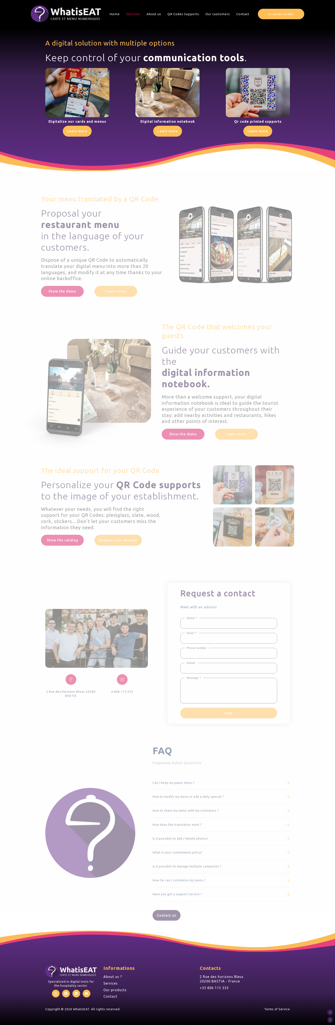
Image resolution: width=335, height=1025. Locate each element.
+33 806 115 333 (214, 988)
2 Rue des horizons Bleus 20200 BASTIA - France (222, 979)
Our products (115, 990)
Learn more (77, 131)
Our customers (218, 14)
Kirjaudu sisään (281, 14)
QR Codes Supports (183, 14)
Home (115, 14)
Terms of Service (277, 1009)
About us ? (112, 977)
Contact (242, 14)
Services (133, 14)
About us (154, 14)
